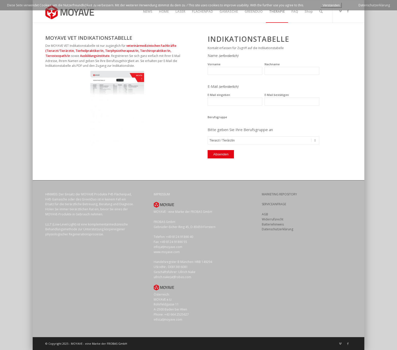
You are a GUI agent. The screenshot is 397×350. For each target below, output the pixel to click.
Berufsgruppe (217, 117)
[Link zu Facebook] (348, 11)
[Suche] (321, 11)
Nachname (272, 64)
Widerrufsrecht (272, 219)
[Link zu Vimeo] (340, 11)
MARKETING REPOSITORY (279, 194)
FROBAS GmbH (117, 343)
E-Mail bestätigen (277, 95)
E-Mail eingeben (219, 95)
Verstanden (331, 5)
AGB (265, 214)
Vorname (214, 64)
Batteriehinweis (273, 224)
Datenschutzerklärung (277, 229)
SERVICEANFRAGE (274, 204)
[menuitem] (148, 11)
